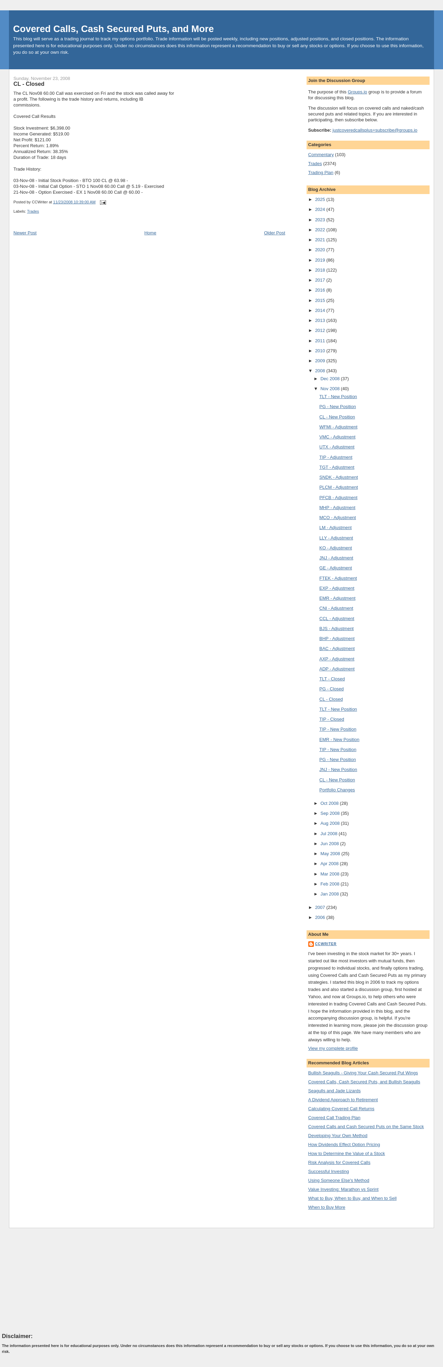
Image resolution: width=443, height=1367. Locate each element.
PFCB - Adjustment (338, 497)
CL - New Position (337, 416)
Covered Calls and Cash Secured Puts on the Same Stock (366, 1126)
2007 (321, 907)
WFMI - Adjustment (338, 426)
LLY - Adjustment (336, 537)
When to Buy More (327, 1207)
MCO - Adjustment (337, 517)
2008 (321, 370)
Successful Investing (328, 1171)
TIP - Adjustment (335, 457)
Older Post (274, 232)
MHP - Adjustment (337, 507)
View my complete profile (333, 1048)
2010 (321, 350)
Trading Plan (320, 172)
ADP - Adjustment (336, 668)
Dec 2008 (330, 378)
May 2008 (330, 853)
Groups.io (357, 91)
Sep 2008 (330, 813)
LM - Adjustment (335, 527)
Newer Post (25, 232)
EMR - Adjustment (337, 598)
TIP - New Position (337, 729)
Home (150, 232)
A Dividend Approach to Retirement (343, 1099)
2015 (321, 300)
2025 (321, 199)
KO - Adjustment (335, 547)
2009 (321, 360)
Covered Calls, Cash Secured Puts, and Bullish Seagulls (364, 1081)
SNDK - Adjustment (338, 477)
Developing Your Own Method (338, 1135)
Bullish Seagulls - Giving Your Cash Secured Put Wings (363, 1072)
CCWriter (326, 944)
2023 (321, 219)
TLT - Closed (332, 678)
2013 (321, 320)
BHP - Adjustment (336, 638)
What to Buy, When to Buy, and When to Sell (352, 1198)
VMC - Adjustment (337, 436)
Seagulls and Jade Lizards (334, 1090)
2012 (321, 330)
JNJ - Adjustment (336, 557)
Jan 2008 (330, 894)
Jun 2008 (330, 843)
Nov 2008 (330, 388)
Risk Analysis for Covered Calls (339, 1162)
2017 (321, 280)
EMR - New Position (339, 739)
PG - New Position (337, 406)
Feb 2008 (330, 884)
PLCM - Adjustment (338, 487)
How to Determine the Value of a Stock (346, 1153)
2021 (321, 239)
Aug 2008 (330, 823)
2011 (321, 340)
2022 (321, 229)
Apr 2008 (330, 863)
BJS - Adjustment (336, 628)
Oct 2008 (330, 803)
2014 (321, 310)
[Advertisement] (53, 1280)
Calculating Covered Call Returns (341, 1108)
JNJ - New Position (338, 769)
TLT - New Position (338, 396)
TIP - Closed (331, 719)
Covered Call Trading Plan (334, 1117)
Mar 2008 (330, 874)
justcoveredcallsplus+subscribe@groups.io (374, 130)
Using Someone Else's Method (338, 1180)
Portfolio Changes (337, 789)
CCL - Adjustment (336, 618)
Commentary (321, 154)
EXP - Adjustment (336, 588)
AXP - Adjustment (336, 658)
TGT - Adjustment (336, 467)
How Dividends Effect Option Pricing (344, 1144)
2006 (321, 917)
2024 (321, 209)
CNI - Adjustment (336, 608)
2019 (321, 260)
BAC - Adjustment (337, 648)
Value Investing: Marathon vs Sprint (343, 1189)
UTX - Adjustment (336, 446)
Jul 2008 (329, 833)
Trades (33, 211)
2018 (321, 270)
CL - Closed (28, 84)
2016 (321, 290)
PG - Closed (331, 688)
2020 (321, 249)
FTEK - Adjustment (338, 578)
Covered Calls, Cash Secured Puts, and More (113, 28)
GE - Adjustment (335, 567)
